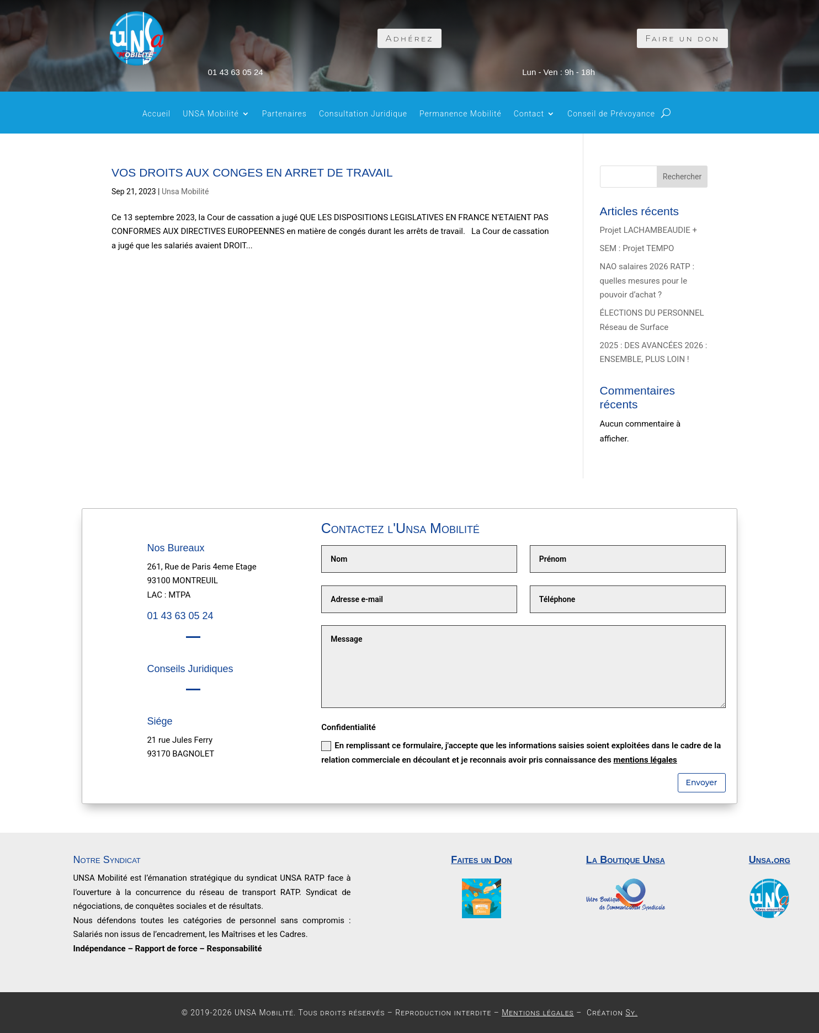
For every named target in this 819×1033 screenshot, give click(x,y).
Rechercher (682, 176)
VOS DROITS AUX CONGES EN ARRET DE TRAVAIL (252, 172)
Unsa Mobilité (185, 191)
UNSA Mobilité (211, 114)
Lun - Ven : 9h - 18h (558, 72)
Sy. (631, 1012)
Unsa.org (769, 859)
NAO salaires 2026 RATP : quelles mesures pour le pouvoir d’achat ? (647, 281)
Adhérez (410, 38)
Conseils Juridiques (190, 668)
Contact (529, 114)
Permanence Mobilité (460, 114)
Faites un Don (481, 859)
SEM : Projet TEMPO (637, 248)
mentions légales (645, 760)
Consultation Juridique (363, 114)
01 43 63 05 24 (235, 72)
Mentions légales (538, 1012)
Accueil (156, 114)
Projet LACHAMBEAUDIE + (648, 230)
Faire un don (682, 38)
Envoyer (701, 782)
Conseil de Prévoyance (611, 114)
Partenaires (284, 114)
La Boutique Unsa (625, 859)
